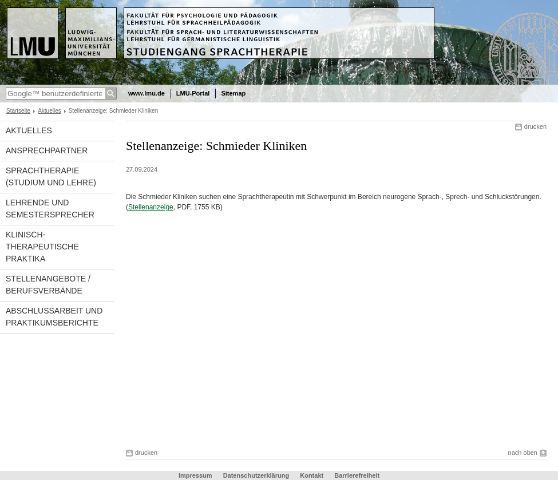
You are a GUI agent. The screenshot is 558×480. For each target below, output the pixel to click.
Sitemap (233, 93)
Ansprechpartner (47, 150)
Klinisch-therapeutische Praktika (42, 246)
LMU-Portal (193, 93)
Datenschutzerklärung (256, 475)
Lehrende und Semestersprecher (50, 208)
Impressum (195, 475)
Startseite (18, 111)
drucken (535, 126)
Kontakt (311, 475)
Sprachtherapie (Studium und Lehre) (51, 176)
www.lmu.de (146, 93)
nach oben (522, 452)
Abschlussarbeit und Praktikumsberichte (54, 316)
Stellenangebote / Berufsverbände (48, 284)
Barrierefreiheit (356, 475)
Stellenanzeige (150, 207)
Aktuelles (49, 111)
